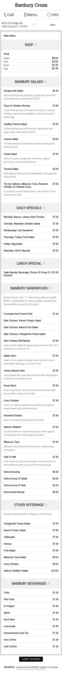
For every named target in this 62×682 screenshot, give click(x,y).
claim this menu (31, 659)
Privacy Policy (39, 669)
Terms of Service (24, 669)
